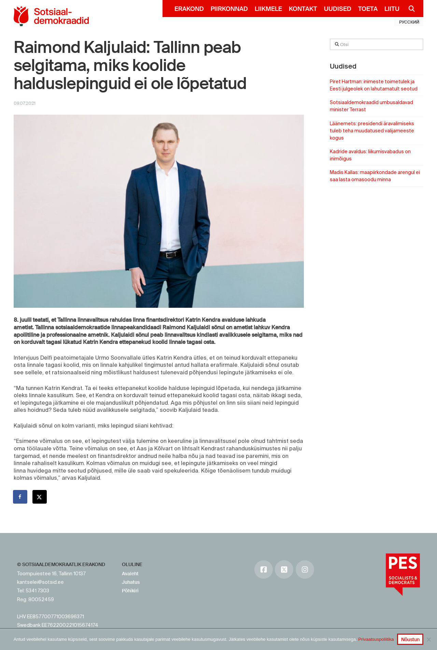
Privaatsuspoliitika (376, 639)
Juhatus (131, 582)
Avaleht (130, 573)
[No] (428, 639)
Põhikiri (130, 591)
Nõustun (410, 639)
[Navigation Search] (409, 8)
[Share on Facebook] (20, 497)
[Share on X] (40, 497)
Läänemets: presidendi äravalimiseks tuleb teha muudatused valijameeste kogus (372, 131)
